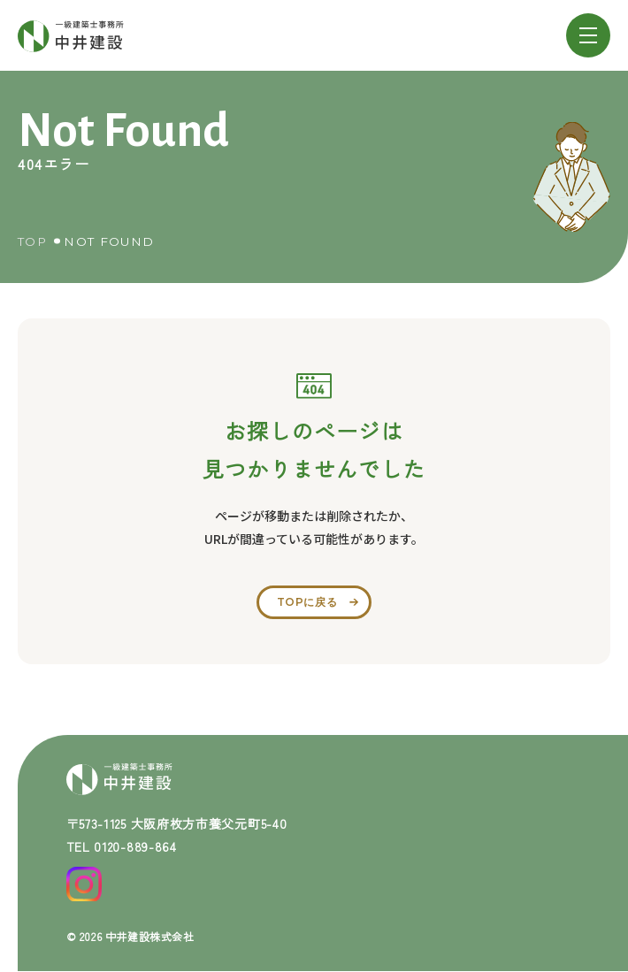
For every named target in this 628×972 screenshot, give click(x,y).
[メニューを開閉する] (588, 35)
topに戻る (307, 601)
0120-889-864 (135, 846)
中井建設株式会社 (150, 936)
